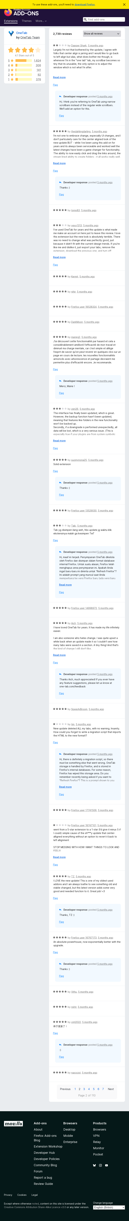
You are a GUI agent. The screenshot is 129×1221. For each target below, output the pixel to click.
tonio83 (75, 210)
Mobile (68, 1135)
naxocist (76, 1072)
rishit (73, 1006)
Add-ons (40, 1123)
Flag (55, 84)
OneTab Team (30, 37)
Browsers (99, 1129)
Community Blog (45, 1165)
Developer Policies (47, 1159)
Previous (65, 1089)
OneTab (21, 33)
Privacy (8, 1194)
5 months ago (95, 45)
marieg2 (75, 337)
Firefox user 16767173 (84, 937)
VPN (96, 1135)
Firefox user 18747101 (83, 825)
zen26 (74, 408)
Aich (73, 623)
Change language (103, 1202)
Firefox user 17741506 (84, 810)
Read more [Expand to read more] (59, 77)
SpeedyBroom (79, 709)
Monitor (98, 1148)
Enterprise (70, 1142)
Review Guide (43, 1184)
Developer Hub (44, 1152)
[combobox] (104, 19)
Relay (97, 1142)
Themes (27, 21)
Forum (38, 1171)
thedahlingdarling (81, 131)
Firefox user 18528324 (84, 306)
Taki (73, 525)
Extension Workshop (48, 1146)
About (38, 1129)
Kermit (74, 276)
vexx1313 (76, 225)
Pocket (98, 1154)
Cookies (22, 1194)
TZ (72, 876)
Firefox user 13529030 (84, 510)
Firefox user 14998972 (84, 608)
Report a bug (43, 1177)
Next (111, 1089)
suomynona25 (79, 460)
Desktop (69, 1129)
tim (72, 724)
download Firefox (85, 4)
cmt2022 (76, 1022)
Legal (35, 1194)
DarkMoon (77, 321)
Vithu (74, 991)
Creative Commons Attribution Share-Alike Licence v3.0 (35, 1207)
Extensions (11, 21)
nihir (73, 291)
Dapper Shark (79, 45)
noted (35, 1203)
